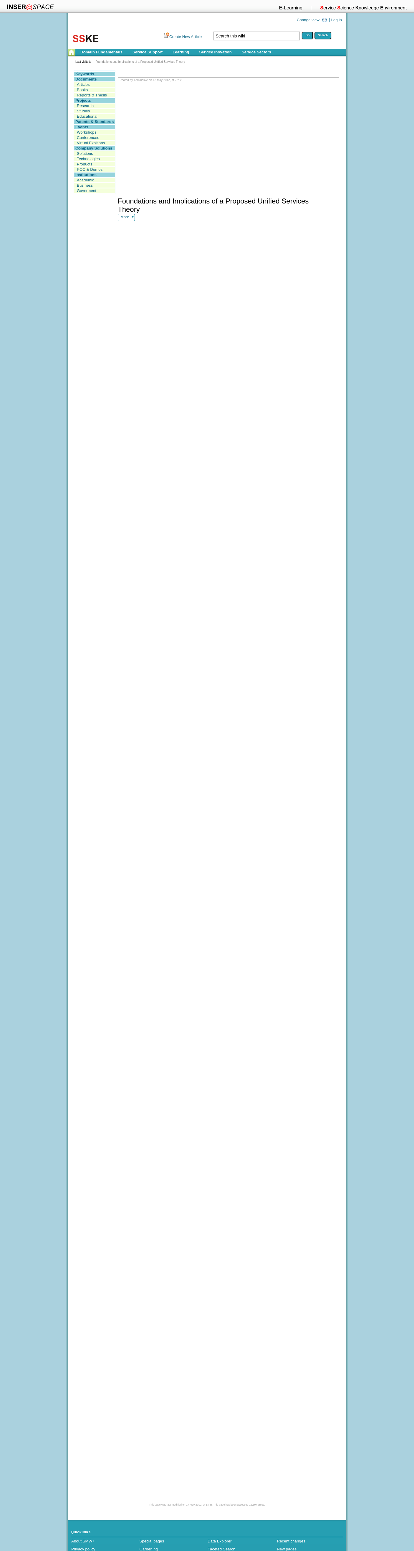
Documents (86, 79)
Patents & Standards (94, 121)
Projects (83, 100)
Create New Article (185, 37)
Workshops (86, 132)
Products (84, 164)
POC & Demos (89, 169)
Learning (181, 52)
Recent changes (291, 1541)
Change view (308, 20)
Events (81, 127)
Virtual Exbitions (91, 143)
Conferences (88, 137)
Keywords (84, 74)
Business (85, 185)
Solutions (85, 153)
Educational (87, 116)
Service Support (148, 52)
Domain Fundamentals (101, 52)
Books (82, 90)
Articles (83, 84)
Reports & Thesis (92, 95)
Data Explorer (220, 1541)
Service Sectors (256, 52)
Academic (85, 180)
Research (85, 106)
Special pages (151, 1541)
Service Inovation (215, 52)
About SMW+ (83, 1541)
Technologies (88, 159)
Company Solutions (93, 148)
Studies (83, 111)
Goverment (86, 190)
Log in (336, 20)
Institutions (86, 175)
